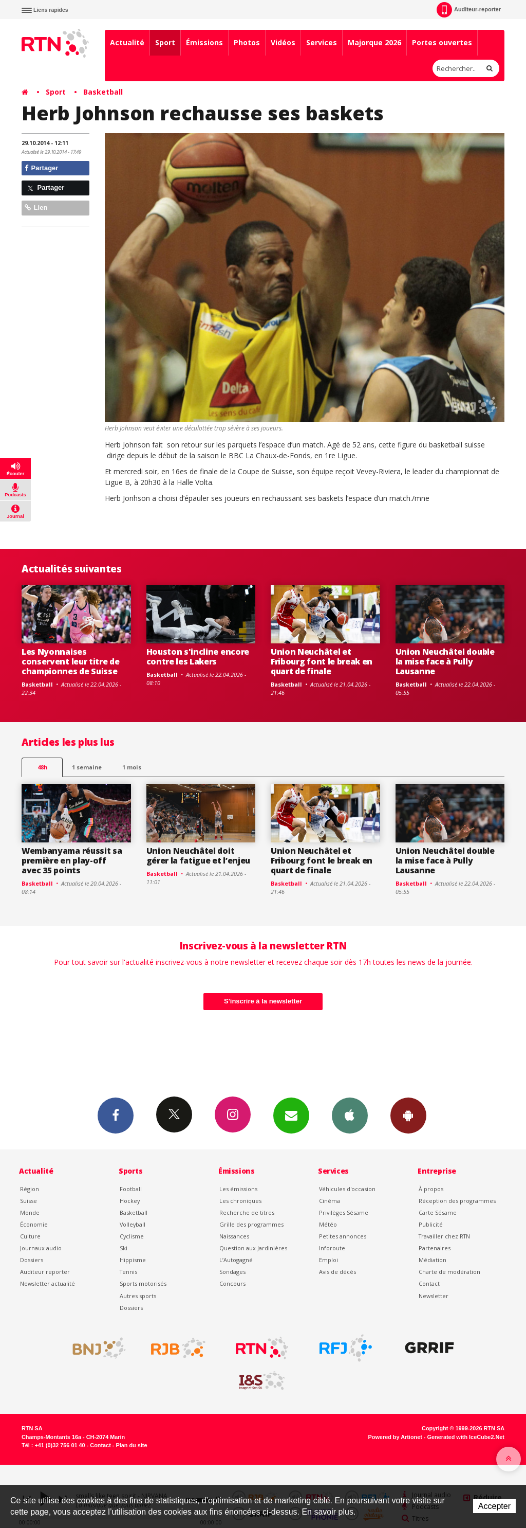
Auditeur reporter (45, 1271)
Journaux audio (41, 1248)
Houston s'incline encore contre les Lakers (197, 656)
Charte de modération (449, 1271)
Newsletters (291, 1115)
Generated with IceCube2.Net (465, 1437)
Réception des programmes (457, 1200)
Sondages (232, 1271)
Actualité (127, 42)
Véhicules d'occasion (347, 1188)
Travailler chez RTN (444, 1236)
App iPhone (350, 1115)
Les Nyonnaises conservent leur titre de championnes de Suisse (70, 661)
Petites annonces (342, 1236)
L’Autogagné (236, 1259)
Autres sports (138, 1295)
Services (321, 42)
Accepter (494, 1506)
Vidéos (283, 42)
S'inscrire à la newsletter (263, 1001)
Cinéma (329, 1200)
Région (29, 1188)
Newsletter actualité (47, 1283)
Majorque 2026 (374, 42)
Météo (328, 1224)
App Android (408, 1115)
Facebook (116, 1115)
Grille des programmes (251, 1224)
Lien (36, 207)
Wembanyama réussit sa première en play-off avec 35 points (72, 860)
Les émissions (238, 1188)
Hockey (130, 1200)
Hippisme (133, 1259)
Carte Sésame (438, 1212)
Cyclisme (132, 1236)
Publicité (431, 1224)
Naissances (234, 1236)
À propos (431, 1188)
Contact (429, 1283)
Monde (30, 1212)
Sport (165, 42)
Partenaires (434, 1248)
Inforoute (332, 1248)
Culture (30, 1236)
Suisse (28, 1200)
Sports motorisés (143, 1283)
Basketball (103, 92)
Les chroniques (240, 1200)
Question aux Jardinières (253, 1248)
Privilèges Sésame (343, 1212)
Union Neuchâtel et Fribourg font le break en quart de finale (321, 661)
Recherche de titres (246, 1212)
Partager (41, 168)
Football (131, 1188)
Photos (247, 42)
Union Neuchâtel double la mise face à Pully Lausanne (445, 661)
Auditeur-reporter (469, 9)
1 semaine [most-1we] (87, 767)
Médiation (432, 1259)
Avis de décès (337, 1271)
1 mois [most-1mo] (131, 767)
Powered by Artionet (395, 1437)
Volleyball (132, 1224)
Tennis (128, 1271)
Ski (123, 1248)
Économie (34, 1224)
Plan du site (131, 1445)
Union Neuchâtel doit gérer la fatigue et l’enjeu (198, 855)
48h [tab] (42, 767)
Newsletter (433, 1295)
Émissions (204, 42)
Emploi (328, 1259)
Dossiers (31, 1259)
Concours (232, 1283)
